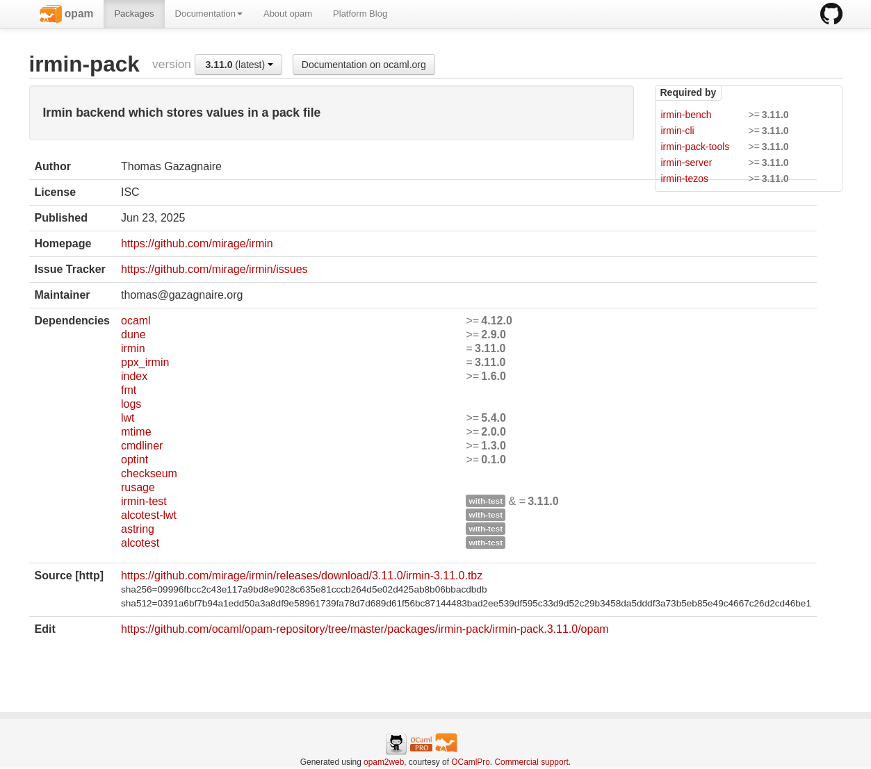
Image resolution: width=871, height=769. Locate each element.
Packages (134, 13)
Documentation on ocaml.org (364, 64)
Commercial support (531, 762)
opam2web (384, 762)
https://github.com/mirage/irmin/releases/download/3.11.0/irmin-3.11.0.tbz (301, 575)
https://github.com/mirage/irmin (197, 243)
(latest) (240, 64)
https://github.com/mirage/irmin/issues (214, 269)
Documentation (209, 13)
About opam (287, 13)
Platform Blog (360, 13)
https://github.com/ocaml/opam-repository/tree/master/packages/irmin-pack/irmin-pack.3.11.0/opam (365, 629)
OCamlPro (470, 762)
